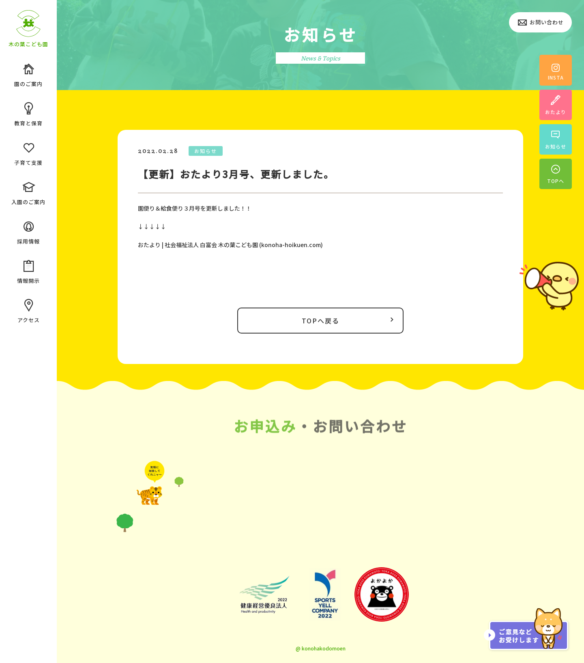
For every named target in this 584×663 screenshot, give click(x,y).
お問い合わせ (540, 23)
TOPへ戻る (350, 320)
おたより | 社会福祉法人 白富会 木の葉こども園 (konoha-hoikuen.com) (230, 245)
